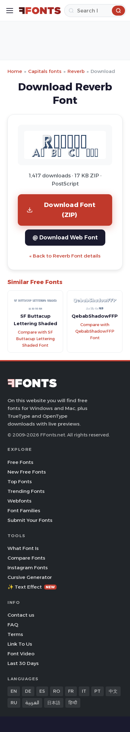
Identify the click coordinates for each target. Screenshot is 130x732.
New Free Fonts (27, 472)
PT (97, 691)
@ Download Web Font (65, 237)
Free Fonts (20, 462)
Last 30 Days (23, 663)
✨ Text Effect (32, 587)
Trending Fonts (26, 491)
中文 (113, 691)
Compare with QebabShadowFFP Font (94, 331)
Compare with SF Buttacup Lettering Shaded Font (35, 338)
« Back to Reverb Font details (65, 256)
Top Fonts (20, 481)
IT (84, 691)
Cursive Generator (30, 577)
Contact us (21, 615)
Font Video (21, 654)
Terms (15, 634)
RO (56, 691)
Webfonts (20, 501)
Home (15, 71)
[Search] (95, 10)
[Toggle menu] (10, 11)
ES (42, 691)
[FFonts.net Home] (40, 10)
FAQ (13, 625)
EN (14, 691)
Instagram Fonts (28, 568)
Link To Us (20, 644)
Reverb (76, 71)
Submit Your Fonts (30, 520)
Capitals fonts (45, 71)
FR (71, 691)
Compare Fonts (26, 558)
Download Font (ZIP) (61, 210)
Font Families (24, 510)
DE (28, 691)
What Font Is (23, 548)
